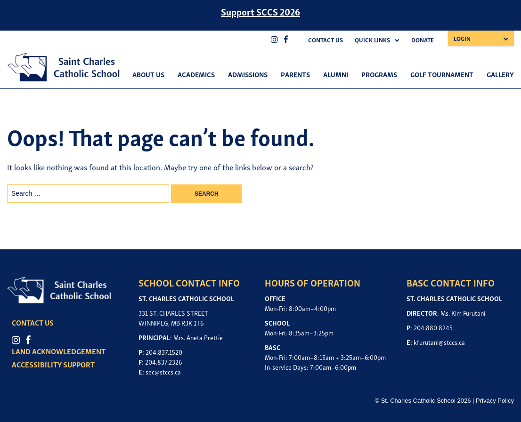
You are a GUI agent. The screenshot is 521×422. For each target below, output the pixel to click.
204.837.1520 (164, 351)
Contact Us (325, 40)
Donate (422, 40)
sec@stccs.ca (163, 371)
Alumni (335, 74)
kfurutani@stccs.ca (439, 341)
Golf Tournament (441, 74)
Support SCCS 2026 (260, 11)
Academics (196, 74)
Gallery (500, 74)
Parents (295, 74)
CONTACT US (33, 322)
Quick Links (372, 40)
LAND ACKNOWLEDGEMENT (59, 351)
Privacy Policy (495, 400)
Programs (379, 74)
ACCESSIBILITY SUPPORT (53, 364)
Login (462, 38)
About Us (148, 74)
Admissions (248, 74)
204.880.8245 (433, 327)
